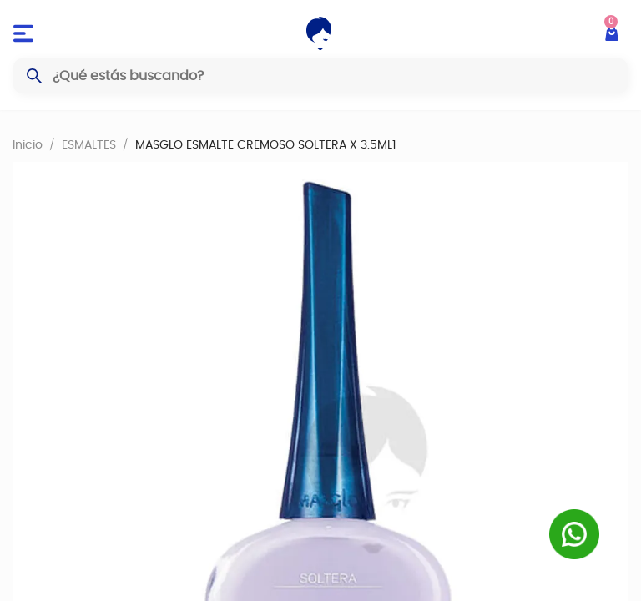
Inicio (28, 144)
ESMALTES (89, 144)
